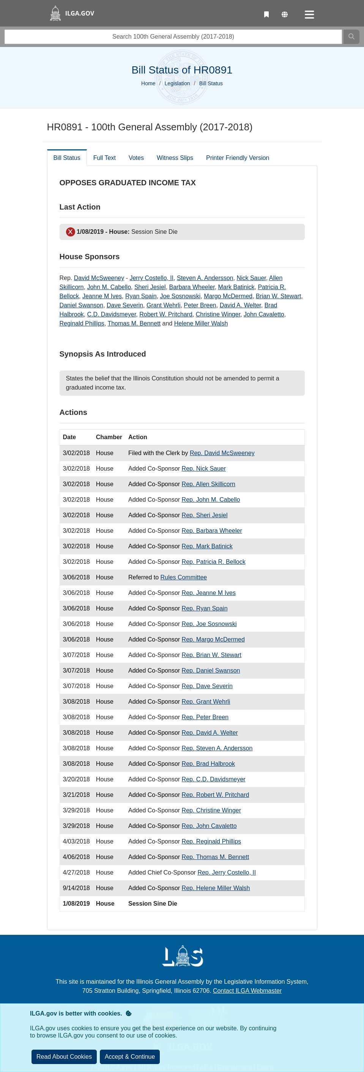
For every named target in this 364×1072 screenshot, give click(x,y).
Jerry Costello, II (151, 278)
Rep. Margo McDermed (213, 639)
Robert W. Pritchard (165, 314)
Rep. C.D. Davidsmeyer (214, 779)
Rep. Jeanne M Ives (209, 593)
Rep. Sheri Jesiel (205, 515)
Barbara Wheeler (192, 287)
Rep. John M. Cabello (211, 499)
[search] (173, 37)
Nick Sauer (251, 278)
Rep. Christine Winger (211, 810)
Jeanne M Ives (102, 296)
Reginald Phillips (82, 323)
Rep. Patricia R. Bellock (214, 562)
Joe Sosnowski (180, 296)
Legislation (177, 83)
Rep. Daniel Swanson (211, 670)
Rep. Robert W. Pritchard (215, 795)
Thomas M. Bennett (134, 323)
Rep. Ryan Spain (205, 608)
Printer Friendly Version (237, 158)
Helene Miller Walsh (201, 323)
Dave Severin (125, 305)
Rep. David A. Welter (210, 732)
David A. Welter (240, 305)
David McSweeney (99, 278)
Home (148, 83)
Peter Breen (200, 305)
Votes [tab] (136, 158)
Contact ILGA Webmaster (247, 990)
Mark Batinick (236, 287)
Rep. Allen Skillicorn (208, 484)
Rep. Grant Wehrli (206, 701)
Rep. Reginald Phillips (211, 841)
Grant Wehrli (164, 305)
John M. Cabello (109, 287)
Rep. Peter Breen (205, 717)
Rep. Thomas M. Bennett (215, 857)
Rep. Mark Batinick (207, 546)
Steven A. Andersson (205, 278)
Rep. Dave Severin (207, 686)
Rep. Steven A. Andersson (217, 748)
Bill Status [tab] (67, 158)
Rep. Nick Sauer (204, 468)
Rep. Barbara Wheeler (212, 530)
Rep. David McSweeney (222, 453)
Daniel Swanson (82, 305)
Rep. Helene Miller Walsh (216, 888)
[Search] (351, 37)
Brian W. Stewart (278, 296)
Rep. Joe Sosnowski (209, 624)
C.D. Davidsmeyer (111, 314)
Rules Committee (184, 577)
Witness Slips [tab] (175, 158)
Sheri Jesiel (150, 287)
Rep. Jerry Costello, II (226, 872)
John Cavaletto (264, 314)
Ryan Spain (141, 296)
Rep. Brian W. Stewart (211, 655)
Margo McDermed (228, 296)
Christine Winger (218, 314)
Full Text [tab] (104, 158)
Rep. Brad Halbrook (208, 764)
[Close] (130, 1057)
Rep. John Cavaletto (209, 826)
